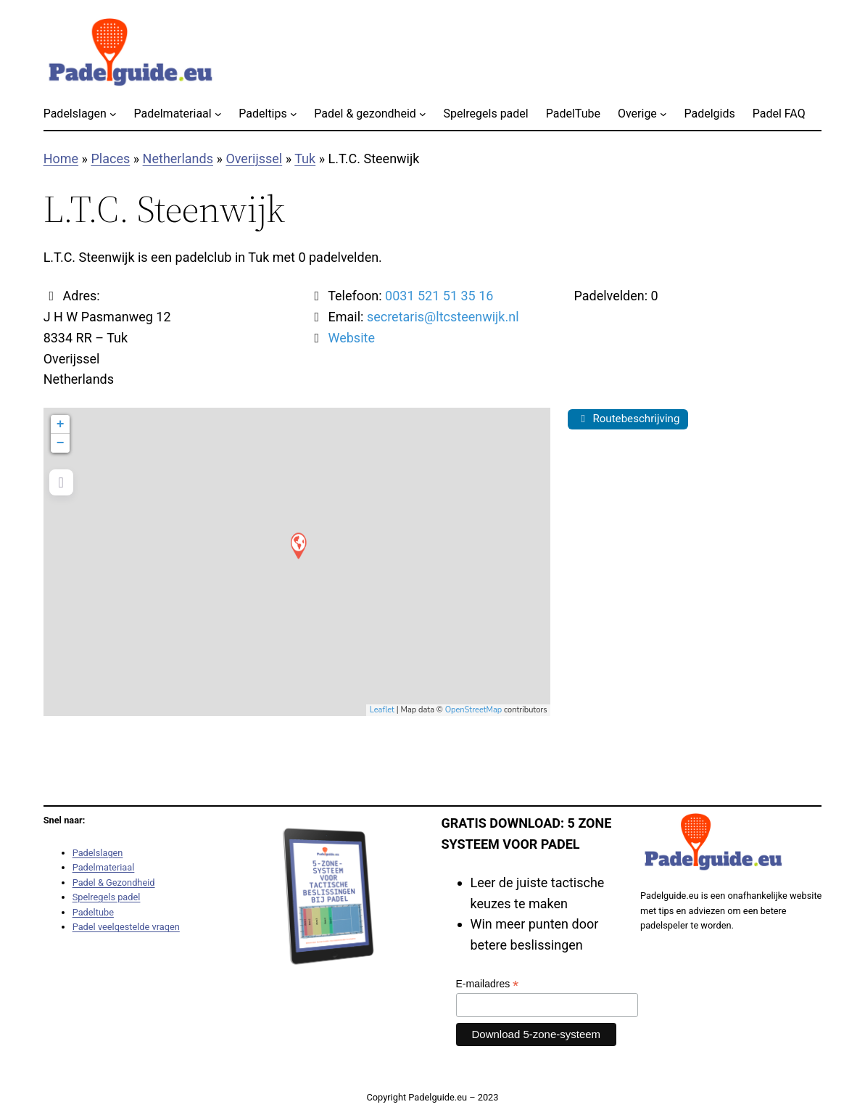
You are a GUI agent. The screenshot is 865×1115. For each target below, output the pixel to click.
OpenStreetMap (473, 709)
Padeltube (93, 912)
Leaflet (382, 709)
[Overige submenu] (663, 114)
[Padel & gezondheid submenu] (422, 114)
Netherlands (178, 158)
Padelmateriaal (104, 867)
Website (351, 337)
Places (110, 158)
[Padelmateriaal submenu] (218, 114)
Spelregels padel (107, 897)
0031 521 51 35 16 (439, 295)
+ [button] (61, 424)
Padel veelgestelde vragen (126, 926)
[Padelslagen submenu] (113, 114)
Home (61, 158)
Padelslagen (98, 852)
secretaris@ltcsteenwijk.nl (443, 316)
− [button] (61, 443)
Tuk (304, 158)
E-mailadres (487, 984)
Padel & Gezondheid (114, 882)
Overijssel (253, 158)
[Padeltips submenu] (293, 114)
